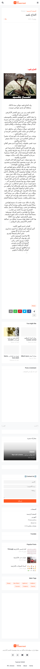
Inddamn (32, 583)
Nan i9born (16, 583)
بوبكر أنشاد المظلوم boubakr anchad (30, 339)
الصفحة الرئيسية (31, 11)
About (25, 666)
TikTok (19, 666)
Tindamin (25, 586)
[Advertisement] (20, 45)
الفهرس (34, 517)
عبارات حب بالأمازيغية (20, 557)
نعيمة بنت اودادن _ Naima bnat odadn (11, 357)
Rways (23, 11)
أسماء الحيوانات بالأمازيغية (18, 566)
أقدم (4, 426)
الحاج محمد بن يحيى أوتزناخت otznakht (13, 339)
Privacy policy (32, 520)
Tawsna (33, 586)
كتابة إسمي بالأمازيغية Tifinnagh (16, 549)
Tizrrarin (17, 586)
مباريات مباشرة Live (30, 526)
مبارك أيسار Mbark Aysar (28, 356)
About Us (33, 523)
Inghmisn (24, 583)
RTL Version (10, 666)
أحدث (35, 426)
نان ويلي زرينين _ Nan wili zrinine (23, 455)
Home (31, 666)
